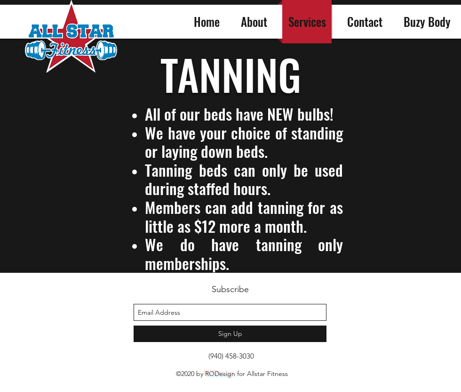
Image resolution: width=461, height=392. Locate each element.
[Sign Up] (230, 334)
